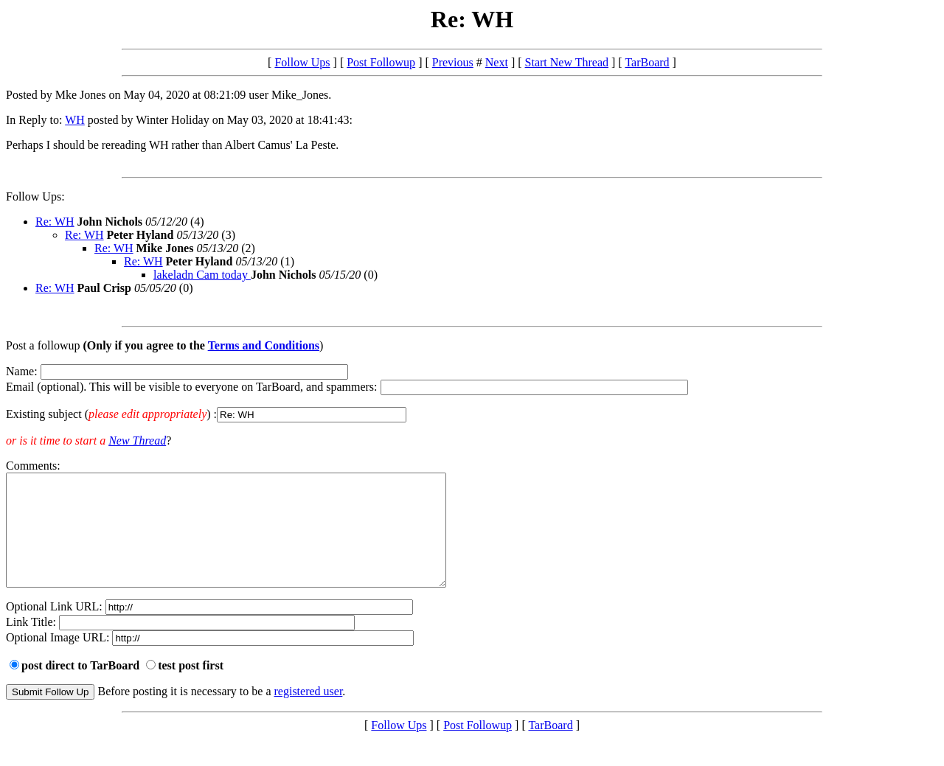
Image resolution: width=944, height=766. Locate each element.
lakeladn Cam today (202, 274)
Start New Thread (566, 62)
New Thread (137, 440)
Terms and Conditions (263, 345)
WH (75, 120)
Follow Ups (302, 62)
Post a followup (43, 345)
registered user (308, 713)
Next (496, 62)
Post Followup (381, 62)
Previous (452, 62)
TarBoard (647, 62)
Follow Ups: (35, 196)
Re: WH (54, 221)
